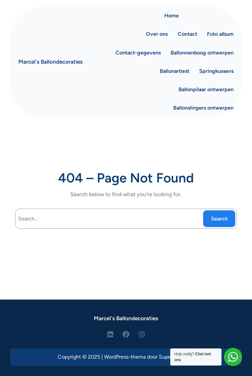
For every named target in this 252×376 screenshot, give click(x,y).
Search (219, 219)
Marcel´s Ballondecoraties (50, 61)
